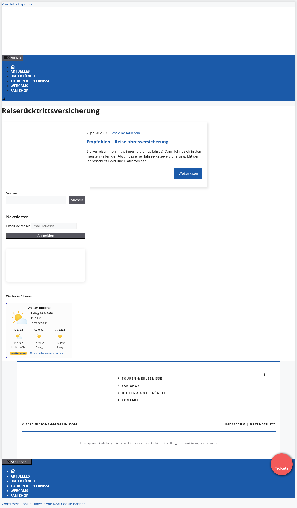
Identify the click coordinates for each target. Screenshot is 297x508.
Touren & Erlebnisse (30, 81)
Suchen (12, 193)
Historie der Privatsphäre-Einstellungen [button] (154, 443)
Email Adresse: (18, 226)
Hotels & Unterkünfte (144, 393)
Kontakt (130, 400)
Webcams (19, 85)
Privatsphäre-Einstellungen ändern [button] (103, 443)
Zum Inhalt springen (18, 4)
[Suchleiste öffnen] (5, 98)
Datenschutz (263, 424)
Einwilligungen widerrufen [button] (200, 443)
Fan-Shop (19, 90)
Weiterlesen (188, 173)
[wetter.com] (18, 354)
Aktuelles (20, 71)
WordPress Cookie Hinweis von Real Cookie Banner (43, 503)
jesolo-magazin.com (126, 133)
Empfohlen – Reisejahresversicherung (128, 142)
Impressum (235, 424)
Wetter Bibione (39, 307)
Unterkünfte (23, 76)
